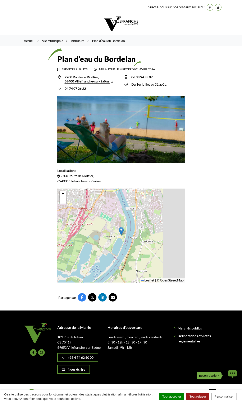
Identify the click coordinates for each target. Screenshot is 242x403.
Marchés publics (190, 328)
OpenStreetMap (172, 280)
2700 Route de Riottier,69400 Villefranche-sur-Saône (89, 79)
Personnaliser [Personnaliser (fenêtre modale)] (224, 396)
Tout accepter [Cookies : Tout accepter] (171, 396)
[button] (121, 231)
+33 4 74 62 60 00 (77, 357)
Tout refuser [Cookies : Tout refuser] (198, 396)
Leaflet (147, 280)
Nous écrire (73, 369)
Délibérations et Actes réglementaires (194, 338)
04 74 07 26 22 (75, 88)
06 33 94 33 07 (142, 77)
